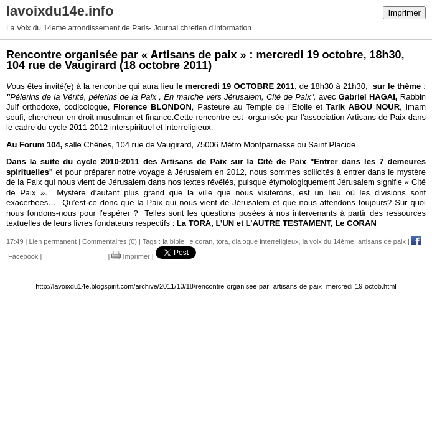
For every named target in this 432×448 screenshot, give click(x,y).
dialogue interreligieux (265, 241)
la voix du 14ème (328, 241)
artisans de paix (382, 241)
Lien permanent (53, 241)
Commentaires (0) (109, 241)
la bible (173, 241)
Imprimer (404, 12)
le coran (200, 241)
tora (222, 241)
